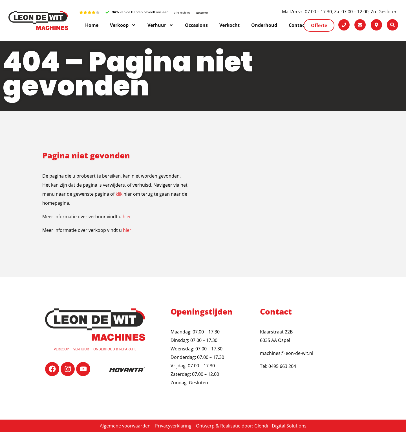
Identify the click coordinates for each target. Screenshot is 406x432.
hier (127, 216)
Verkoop (61, 349)
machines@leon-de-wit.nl (286, 353)
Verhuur (81, 349)
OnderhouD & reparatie (114, 349)
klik (119, 194)
